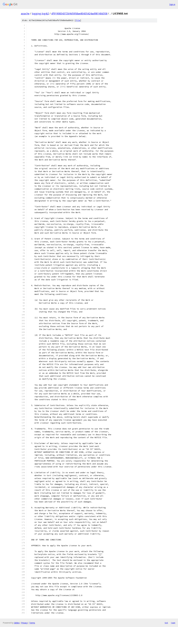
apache (25, 13)
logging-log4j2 (40, 13)
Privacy (24, 622)
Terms (32, 622)
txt (166, 622)
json (173, 622)
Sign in (172, 4)
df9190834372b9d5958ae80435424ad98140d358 (79, 13)
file (78, 20)
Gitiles (16, 622)
